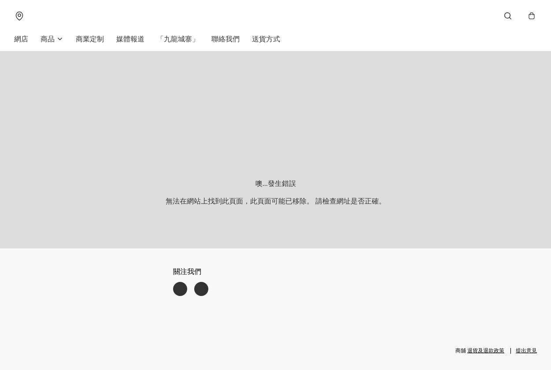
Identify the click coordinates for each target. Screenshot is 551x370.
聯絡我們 (225, 39)
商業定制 (90, 39)
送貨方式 (266, 39)
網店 (21, 39)
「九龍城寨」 (178, 39)
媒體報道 (130, 39)
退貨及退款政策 (485, 350)
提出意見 (526, 350)
